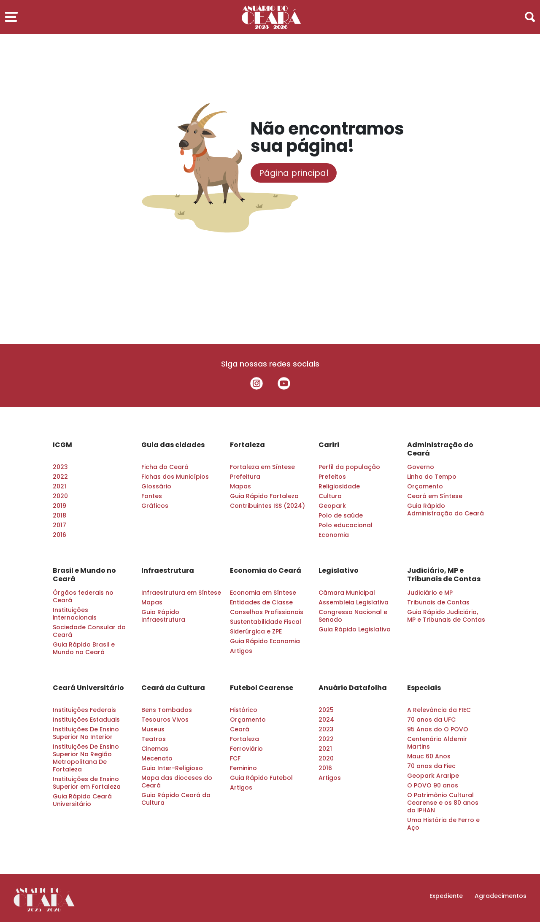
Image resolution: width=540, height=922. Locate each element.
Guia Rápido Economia (265, 641)
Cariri (329, 445)
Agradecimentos (500, 896)
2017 (59, 525)
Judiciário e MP (430, 592)
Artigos (241, 651)
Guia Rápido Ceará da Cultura (176, 798)
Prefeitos (332, 476)
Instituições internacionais (75, 613)
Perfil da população (349, 467)
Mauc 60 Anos (429, 756)
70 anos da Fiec (431, 766)
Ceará (239, 729)
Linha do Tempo (431, 476)
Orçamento (425, 486)
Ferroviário (246, 748)
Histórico (243, 710)
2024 (326, 719)
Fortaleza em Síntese (262, 467)
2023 (60, 467)
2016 (59, 535)
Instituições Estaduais (86, 719)
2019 (59, 506)
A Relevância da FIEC (439, 710)
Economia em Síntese (263, 592)
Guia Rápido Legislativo (355, 629)
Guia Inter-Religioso (172, 768)
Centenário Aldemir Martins (437, 742)
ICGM (62, 445)
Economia (334, 535)
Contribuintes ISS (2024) (267, 506)
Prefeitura (245, 476)
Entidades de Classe (261, 602)
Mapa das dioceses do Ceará (176, 781)
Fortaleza (247, 445)
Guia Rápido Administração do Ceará (445, 509)
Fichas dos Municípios (175, 476)
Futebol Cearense (261, 688)
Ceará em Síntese (434, 496)
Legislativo (339, 570)
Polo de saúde (341, 515)
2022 (60, 476)
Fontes (151, 496)
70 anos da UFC (431, 719)
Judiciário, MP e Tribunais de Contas (444, 574)
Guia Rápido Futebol (261, 778)
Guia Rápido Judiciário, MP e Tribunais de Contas (446, 615)
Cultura (330, 496)
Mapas (240, 486)
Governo (420, 467)
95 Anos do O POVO (437, 729)
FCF (235, 758)
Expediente (446, 896)
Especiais (424, 688)
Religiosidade (339, 486)
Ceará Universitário (88, 688)
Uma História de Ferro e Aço (443, 823)
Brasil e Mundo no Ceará (84, 574)
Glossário (156, 486)
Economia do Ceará (265, 570)
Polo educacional (346, 525)
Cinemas (154, 748)
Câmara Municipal (347, 592)
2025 (326, 710)
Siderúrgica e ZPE (256, 631)
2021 (59, 486)
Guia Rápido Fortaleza (264, 496)
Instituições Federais (84, 710)
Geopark (332, 506)
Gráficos (154, 506)
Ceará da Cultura (173, 688)
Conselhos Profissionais (266, 612)
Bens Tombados (166, 710)
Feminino (243, 768)
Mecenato (157, 758)
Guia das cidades (173, 445)
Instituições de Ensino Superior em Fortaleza (87, 782)
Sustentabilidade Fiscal (265, 621)
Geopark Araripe (433, 775)
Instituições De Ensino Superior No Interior (86, 733)
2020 (60, 496)
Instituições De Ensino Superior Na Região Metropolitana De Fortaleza (86, 758)
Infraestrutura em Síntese (181, 592)
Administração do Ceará (440, 449)
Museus (153, 729)
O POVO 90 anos (432, 785)
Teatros (153, 739)
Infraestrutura (167, 570)
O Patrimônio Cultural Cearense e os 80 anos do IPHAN (442, 802)
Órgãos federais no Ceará (83, 596)
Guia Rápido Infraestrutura (163, 615)
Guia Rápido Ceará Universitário (82, 800)
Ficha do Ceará (165, 467)
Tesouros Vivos (165, 719)
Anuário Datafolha (353, 688)
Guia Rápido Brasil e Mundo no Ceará (84, 648)
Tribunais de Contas (438, 602)
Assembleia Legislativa (354, 602)
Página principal (293, 173)
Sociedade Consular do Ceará (89, 631)
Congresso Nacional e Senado (353, 615)
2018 (59, 515)
